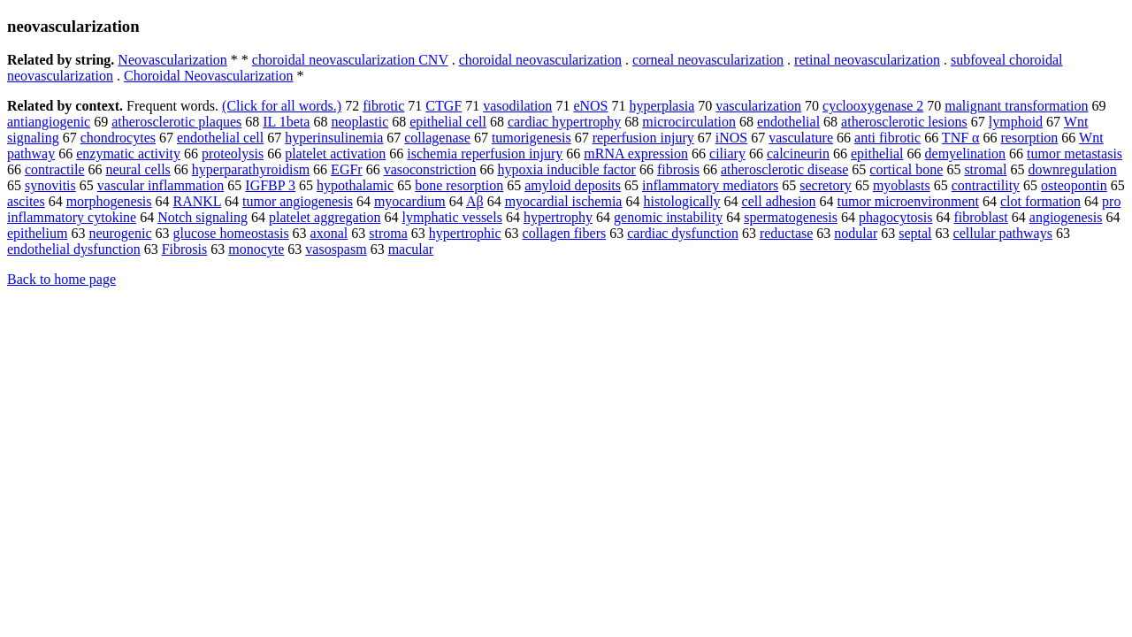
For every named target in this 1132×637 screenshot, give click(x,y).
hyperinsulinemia (334, 137)
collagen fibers (565, 233)
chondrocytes (118, 137)
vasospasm (335, 249)
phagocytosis (896, 217)
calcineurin (798, 153)
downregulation (1072, 169)
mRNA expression (636, 153)
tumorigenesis (531, 137)
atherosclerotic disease (784, 169)
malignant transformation (1016, 105)
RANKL (197, 201)
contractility (986, 185)
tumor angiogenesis (297, 201)
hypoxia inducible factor (567, 169)
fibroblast (980, 217)
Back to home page (61, 279)
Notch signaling (202, 217)
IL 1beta (286, 121)
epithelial (877, 153)
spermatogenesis (791, 217)
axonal (329, 233)
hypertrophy (558, 217)
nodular (855, 233)
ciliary (727, 153)
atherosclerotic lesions (904, 121)
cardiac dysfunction (682, 233)
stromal (985, 169)
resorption (1029, 137)
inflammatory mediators (710, 185)
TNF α (961, 137)
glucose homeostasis (231, 233)
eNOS (590, 105)
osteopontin (1074, 185)
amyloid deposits (572, 185)
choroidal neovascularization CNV (350, 59)
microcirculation (689, 121)
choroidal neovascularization (540, 59)
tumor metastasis (1074, 153)
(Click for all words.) (281, 105)
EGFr (347, 169)
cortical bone (906, 169)
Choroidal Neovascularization (209, 75)
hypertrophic (465, 233)
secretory (825, 185)
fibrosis (678, 169)
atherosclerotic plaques (176, 121)
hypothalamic (355, 185)
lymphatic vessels (452, 217)
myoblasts (901, 185)
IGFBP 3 (270, 185)
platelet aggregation (325, 217)
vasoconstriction (430, 169)
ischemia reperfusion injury (484, 153)
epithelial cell (447, 121)
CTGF (443, 105)
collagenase (437, 137)
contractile (55, 169)
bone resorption (459, 185)
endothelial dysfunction (74, 249)
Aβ (475, 201)
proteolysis (233, 153)
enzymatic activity (128, 153)
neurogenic (119, 233)
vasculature (801, 137)
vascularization (758, 105)
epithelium (37, 233)
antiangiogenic (48, 121)
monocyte (256, 249)
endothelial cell (220, 137)
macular (411, 249)
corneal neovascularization (708, 59)
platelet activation (335, 153)
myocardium (410, 201)
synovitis (50, 185)
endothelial (788, 121)
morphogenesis (109, 201)
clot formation (1040, 201)
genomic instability (668, 217)
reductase (786, 233)
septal (915, 233)
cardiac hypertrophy (564, 121)
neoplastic (359, 121)
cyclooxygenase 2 (872, 105)
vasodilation (517, 105)
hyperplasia (661, 105)
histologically (681, 201)
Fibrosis (185, 249)
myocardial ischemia (564, 201)
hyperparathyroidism (251, 169)
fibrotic (383, 105)
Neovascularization (172, 59)
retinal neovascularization (867, 59)
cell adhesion (779, 201)
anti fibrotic (887, 137)
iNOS (731, 137)
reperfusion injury (643, 137)
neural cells (138, 169)
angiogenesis (1066, 217)
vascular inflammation (161, 185)
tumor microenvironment (908, 201)
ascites (26, 201)
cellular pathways (1002, 233)
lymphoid (1016, 121)
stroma (388, 233)
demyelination (965, 153)
